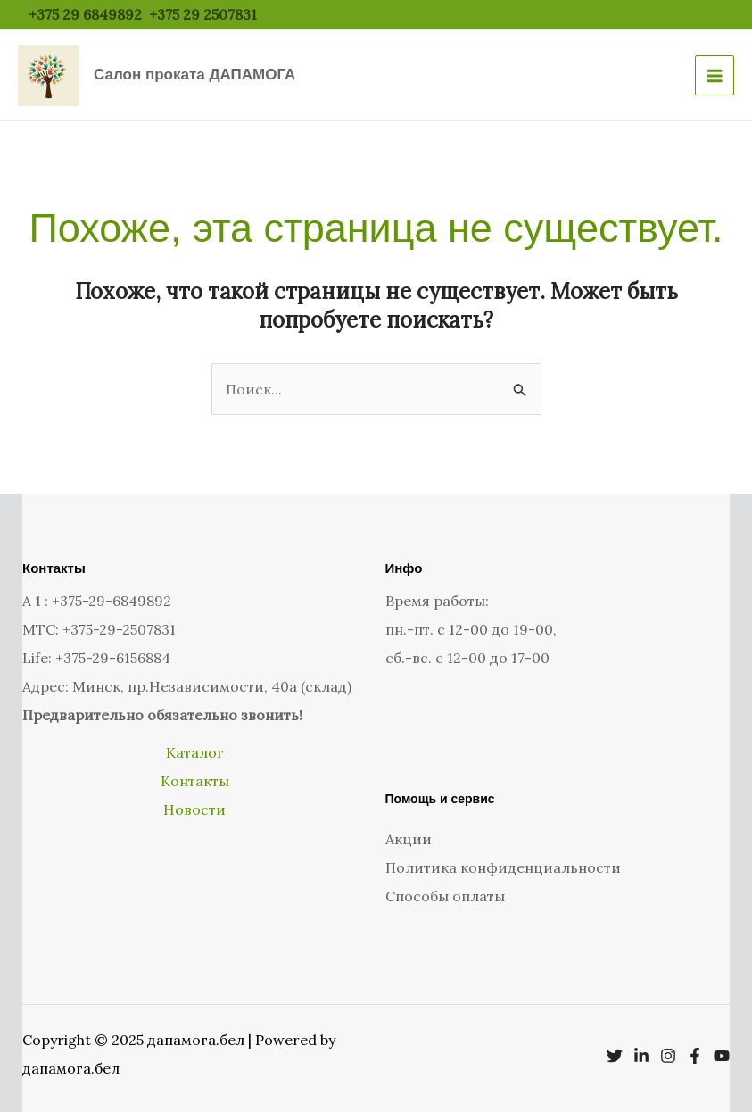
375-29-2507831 (123, 629)
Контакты (195, 781)
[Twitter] (615, 1056)
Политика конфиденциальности (503, 867)
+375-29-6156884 (112, 658)
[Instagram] (668, 1056)
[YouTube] (722, 1056)
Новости (194, 809)
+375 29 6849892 (85, 14)
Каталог (195, 752)
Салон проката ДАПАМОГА (194, 74)
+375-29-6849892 (111, 601)
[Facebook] (695, 1056)
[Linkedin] (641, 1056)
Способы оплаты (445, 896)
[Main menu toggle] (714, 75)
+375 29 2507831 (204, 14)
